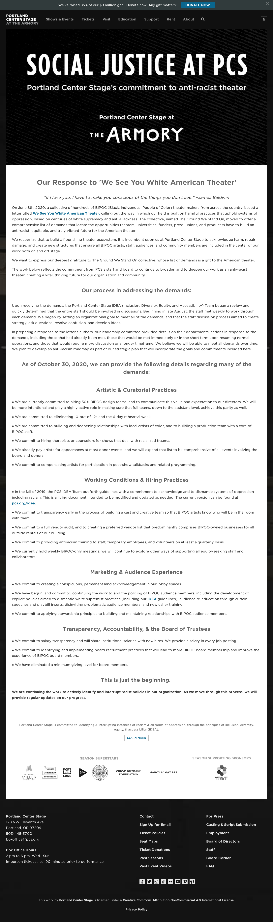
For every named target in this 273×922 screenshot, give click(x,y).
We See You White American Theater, (66, 213)
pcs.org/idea (23, 503)
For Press (214, 816)
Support (151, 19)
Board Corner (218, 858)
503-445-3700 (19, 834)
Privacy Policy (136, 909)
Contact (146, 816)
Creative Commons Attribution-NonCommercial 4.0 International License (178, 900)
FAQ (210, 866)
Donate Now (197, 5)
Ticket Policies (152, 833)
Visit (106, 19)
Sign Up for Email (155, 825)
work (49, 900)
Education (127, 19)
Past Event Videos (155, 866)
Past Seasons (151, 858)
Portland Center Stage (76, 900)
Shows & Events (60, 19)
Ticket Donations (154, 850)
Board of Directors (223, 841)
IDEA (152, 599)
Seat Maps (148, 841)
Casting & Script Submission (231, 825)
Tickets (88, 19)
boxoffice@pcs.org (22, 839)
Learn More (136, 737)
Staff (210, 850)
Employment (217, 833)
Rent (171, 19)
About (188, 19)
